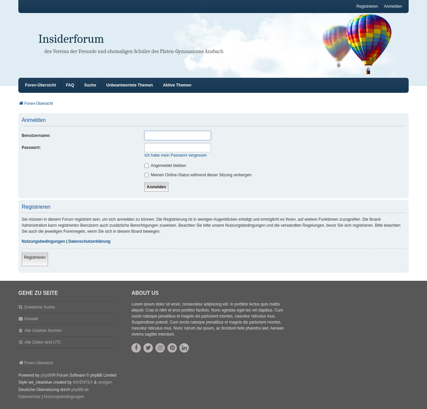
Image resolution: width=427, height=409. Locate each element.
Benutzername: (36, 135)
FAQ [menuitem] (70, 85)
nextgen (105, 382)
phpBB (47, 375)
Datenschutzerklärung (89, 241)
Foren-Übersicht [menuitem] (40, 85)
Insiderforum (71, 39)
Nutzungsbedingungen (43, 241)
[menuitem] (29, 397)
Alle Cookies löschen (42, 330)
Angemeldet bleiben (165, 165)
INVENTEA (83, 382)
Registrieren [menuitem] (367, 6)
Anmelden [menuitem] (393, 6)
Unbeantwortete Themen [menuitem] (129, 85)
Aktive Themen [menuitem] (177, 85)
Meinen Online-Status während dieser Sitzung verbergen (198, 175)
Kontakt (31, 319)
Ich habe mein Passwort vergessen (175, 155)
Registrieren (35, 257)
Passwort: (31, 147)
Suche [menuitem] (90, 85)
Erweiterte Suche (39, 307)
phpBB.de (80, 389)
